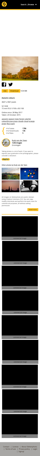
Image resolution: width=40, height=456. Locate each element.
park (13, 124)
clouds (20, 121)
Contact (6, 447)
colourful (5, 121)
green (4, 124)
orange (32, 121)
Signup (21, 451)
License (15, 447)
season (11, 119)
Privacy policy (24, 449)
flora (9, 124)
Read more (33, 210)
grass (15, 121)
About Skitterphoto (29, 447)
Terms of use (10, 449)
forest (21, 119)
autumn (5, 119)
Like (5, 91)
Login (35, 449)
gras (11, 121)
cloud (26, 121)
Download (14, 91)
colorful (28, 119)
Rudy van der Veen (19, 140)
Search (23, 4)
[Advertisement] (20, 33)
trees (17, 119)
